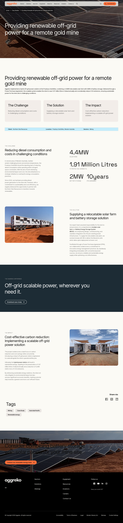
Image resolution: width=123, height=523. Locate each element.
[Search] (77, 3)
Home (7, 10)
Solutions (37, 484)
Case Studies (15, 10)
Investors (66, 489)
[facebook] (106, 399)
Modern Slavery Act (92, 515)
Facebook (94, 483)
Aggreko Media (98, 483)
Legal (81, 515)
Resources (66, 484)
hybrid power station (20, 362)
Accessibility (59, 515)
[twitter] (111, 399)
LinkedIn (102, 483)
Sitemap (37, 489)
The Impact (93, 105)
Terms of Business (72, 515)
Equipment (66, 479)
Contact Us (67, 499)
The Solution (55, 105)
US (101, 4)
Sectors (37, 479)
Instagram (106, 483)
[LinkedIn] (117, 399)
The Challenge (18, 105)
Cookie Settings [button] (113, 515)
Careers (66, 494)
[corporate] (12, 3)
